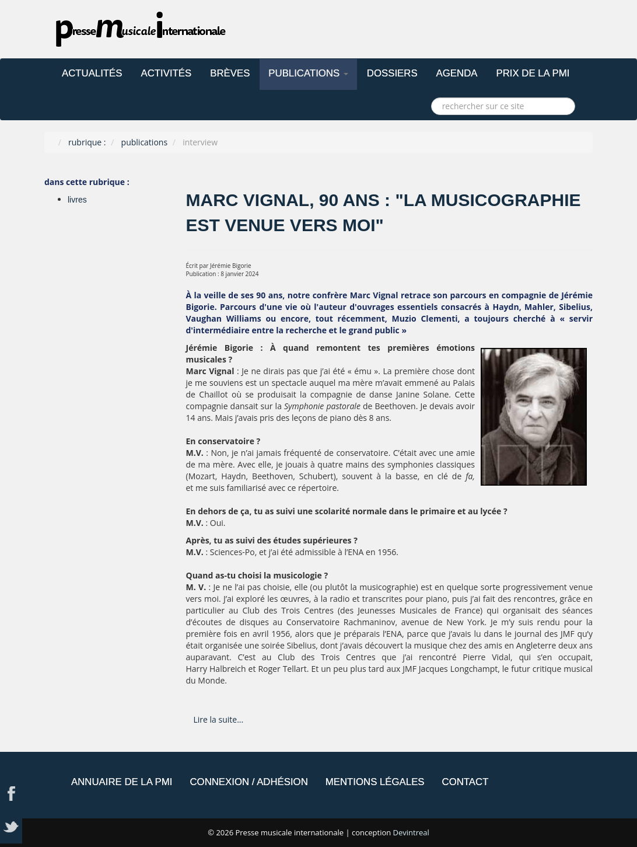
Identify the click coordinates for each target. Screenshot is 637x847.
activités (166, 73)
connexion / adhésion (248, 781)
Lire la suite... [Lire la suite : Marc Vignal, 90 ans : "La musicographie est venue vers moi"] (219, 719)
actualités (92, 73)
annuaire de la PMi (121, 781)
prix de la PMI (532, 73)
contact (465, 781)
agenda (457, 73)
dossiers (392, 73)
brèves (230, 73)
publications (308, 73)
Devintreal (411, 832)
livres (77, 199)
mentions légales (375, 781)
